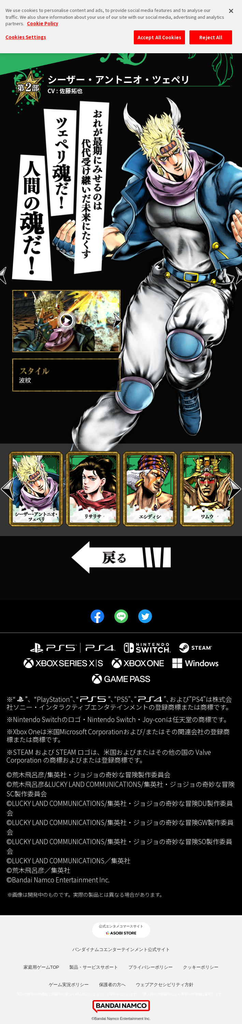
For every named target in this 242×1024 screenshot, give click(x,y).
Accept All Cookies (159, 32)
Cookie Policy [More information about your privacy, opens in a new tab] (42, 18)
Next (117, 321)
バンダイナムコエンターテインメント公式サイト (121, 949)
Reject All (210, 32)
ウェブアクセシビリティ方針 (165, 984)
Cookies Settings (25, 31)
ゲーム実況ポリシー (69, 984)
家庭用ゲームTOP (41, 967)
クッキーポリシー (200, 967)
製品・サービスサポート (93, 967)
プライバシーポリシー (150, 967)
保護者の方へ (112, 984)
